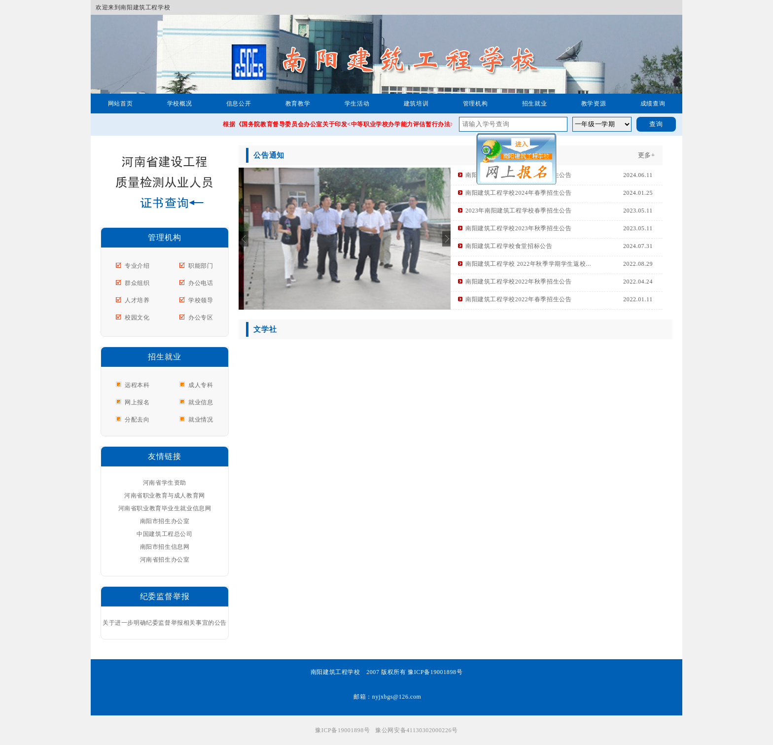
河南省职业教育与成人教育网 (164, 495)
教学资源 (593, 103)
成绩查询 (652, 103)
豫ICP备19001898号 (342, 730)
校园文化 (137, 317)
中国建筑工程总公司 (164, 534)
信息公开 (238, 103)
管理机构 (475, 103)
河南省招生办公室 (165, 559)
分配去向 (137, 419)
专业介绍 (137, 265)
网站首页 (120, 103)
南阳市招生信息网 (165, 546)
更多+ (646, 155)
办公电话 (200, 283)
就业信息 (200, 402)
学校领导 (200, 300)
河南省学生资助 (164, 482)
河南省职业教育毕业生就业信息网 (164, 508)
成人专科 (200, 385)
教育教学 (297, 103)
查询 (656, 124)
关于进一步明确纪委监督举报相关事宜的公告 (165, 622)
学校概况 (179, 103)
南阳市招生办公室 (165, 521)
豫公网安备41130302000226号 (416, 730)
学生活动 (357, 103)
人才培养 (137, 300)
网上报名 (137, 402)
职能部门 (200, 265)
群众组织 (137, 283)
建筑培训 (416, 103)
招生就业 (534, 103)
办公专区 (200, 317)
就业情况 (200, 419)
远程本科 (137, 385)
